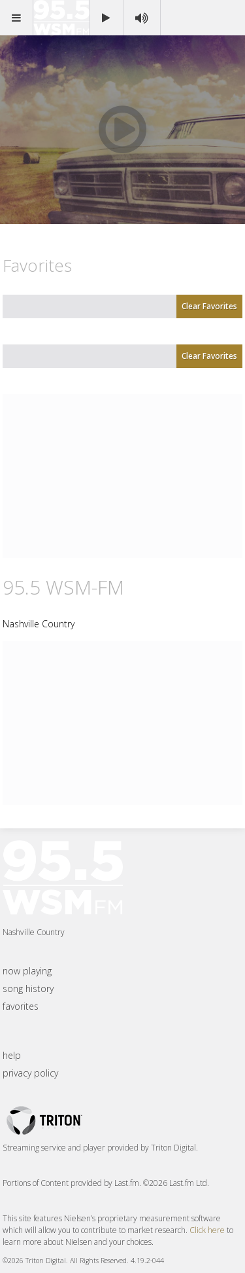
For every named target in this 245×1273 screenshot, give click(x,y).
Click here (207, 1230)
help (12, 1055)
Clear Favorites (209, 306)
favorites (21, 1006)
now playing (27, 971)
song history (28, 988)
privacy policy (30, 1073)
